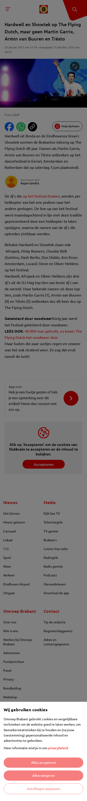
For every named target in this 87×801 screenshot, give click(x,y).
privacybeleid (58, 748)
